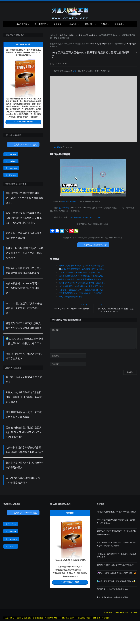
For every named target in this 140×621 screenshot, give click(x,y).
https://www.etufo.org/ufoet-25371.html (85, 217)
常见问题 (118, 24)
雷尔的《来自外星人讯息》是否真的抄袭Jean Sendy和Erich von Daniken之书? (24, 432)
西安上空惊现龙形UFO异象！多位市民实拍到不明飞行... (82, 265)
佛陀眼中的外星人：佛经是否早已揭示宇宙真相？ (116, 565)
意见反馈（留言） (85, 617)
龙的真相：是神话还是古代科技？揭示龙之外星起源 (116, 511)
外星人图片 (89, 24)
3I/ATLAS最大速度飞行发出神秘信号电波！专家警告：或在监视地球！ (24, 308)
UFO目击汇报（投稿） (67, 617)
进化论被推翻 (38, 617)
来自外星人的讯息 (98, 43)
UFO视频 (72, 24)
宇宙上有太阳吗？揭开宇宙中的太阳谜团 (112, 597)
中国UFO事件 (89, 35)
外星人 (122, 43)
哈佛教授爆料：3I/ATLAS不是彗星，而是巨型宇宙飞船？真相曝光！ (22, 288)
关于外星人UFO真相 (13, 617)
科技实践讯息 (40, 24)
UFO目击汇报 (21, 24)
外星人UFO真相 (66, 35)
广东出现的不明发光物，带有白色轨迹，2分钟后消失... (81, 293)
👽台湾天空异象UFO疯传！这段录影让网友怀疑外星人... (82, 269)
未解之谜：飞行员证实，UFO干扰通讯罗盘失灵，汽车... (82, 289)
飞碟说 (104, 24)
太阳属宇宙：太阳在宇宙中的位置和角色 (112, 589)
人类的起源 (131, 43)
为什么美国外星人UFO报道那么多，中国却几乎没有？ (81, 286)
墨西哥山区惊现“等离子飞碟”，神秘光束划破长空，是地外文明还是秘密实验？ (24, 253)
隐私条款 (96, 617)
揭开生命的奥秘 (51, 617)
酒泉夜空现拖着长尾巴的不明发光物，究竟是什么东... (81, 276)
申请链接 (105, 617)
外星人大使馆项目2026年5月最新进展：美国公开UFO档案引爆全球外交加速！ (24, 397)
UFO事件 (78, 35)
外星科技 (57, 24)
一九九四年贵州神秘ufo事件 (70, 296)
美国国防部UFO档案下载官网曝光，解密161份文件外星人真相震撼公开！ (24, 198)
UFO (65, 43)
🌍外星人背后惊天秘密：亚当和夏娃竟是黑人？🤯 (116, 581)
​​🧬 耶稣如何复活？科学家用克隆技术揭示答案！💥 (116, 573)
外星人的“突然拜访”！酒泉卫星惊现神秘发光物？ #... (80, 279)
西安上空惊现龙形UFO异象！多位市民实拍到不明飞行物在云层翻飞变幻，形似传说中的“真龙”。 (24, 217)
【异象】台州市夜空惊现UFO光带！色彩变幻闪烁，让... (82, 272)
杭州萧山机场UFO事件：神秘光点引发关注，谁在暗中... (82, 283)
